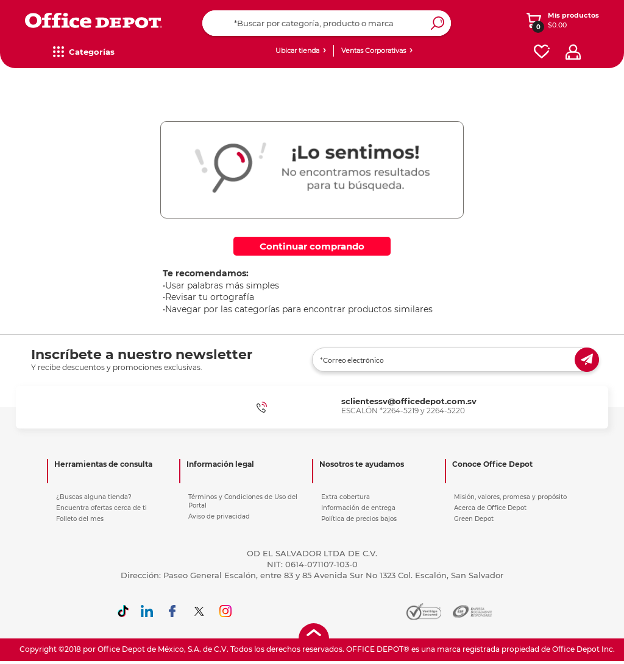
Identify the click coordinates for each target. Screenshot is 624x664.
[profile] (573, 52)
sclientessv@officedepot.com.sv (409, 401)
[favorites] (542, 52)
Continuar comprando (312, 246)
